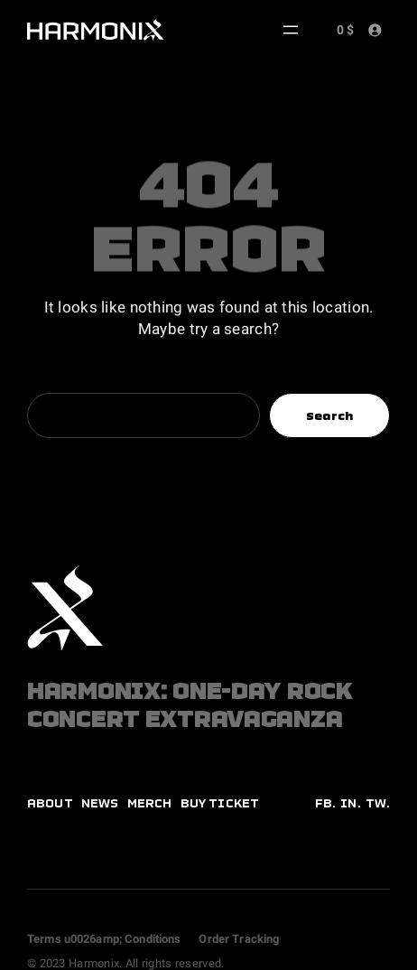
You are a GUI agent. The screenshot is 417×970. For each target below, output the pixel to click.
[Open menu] (290, 30)
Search (330, 416)
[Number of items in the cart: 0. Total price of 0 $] (342, 29)
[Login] (375, 29)
